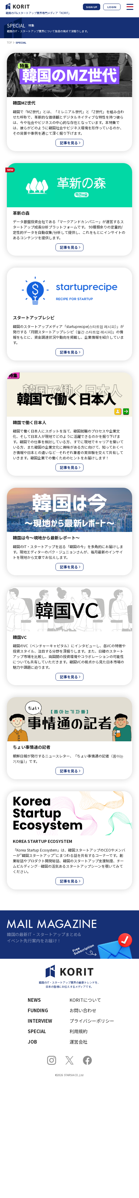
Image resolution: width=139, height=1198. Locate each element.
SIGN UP (91, 7)
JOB (32, 1041)
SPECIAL (37, 1031)
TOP (9, 42)
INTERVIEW (40, 1020)
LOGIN (111, 7)
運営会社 (78, 1041)
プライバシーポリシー (92, 1020)
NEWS (34, 1000)
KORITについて (85, 1000)
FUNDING (38, 1010)
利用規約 (78, 1031)
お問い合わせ (83, 1010)
